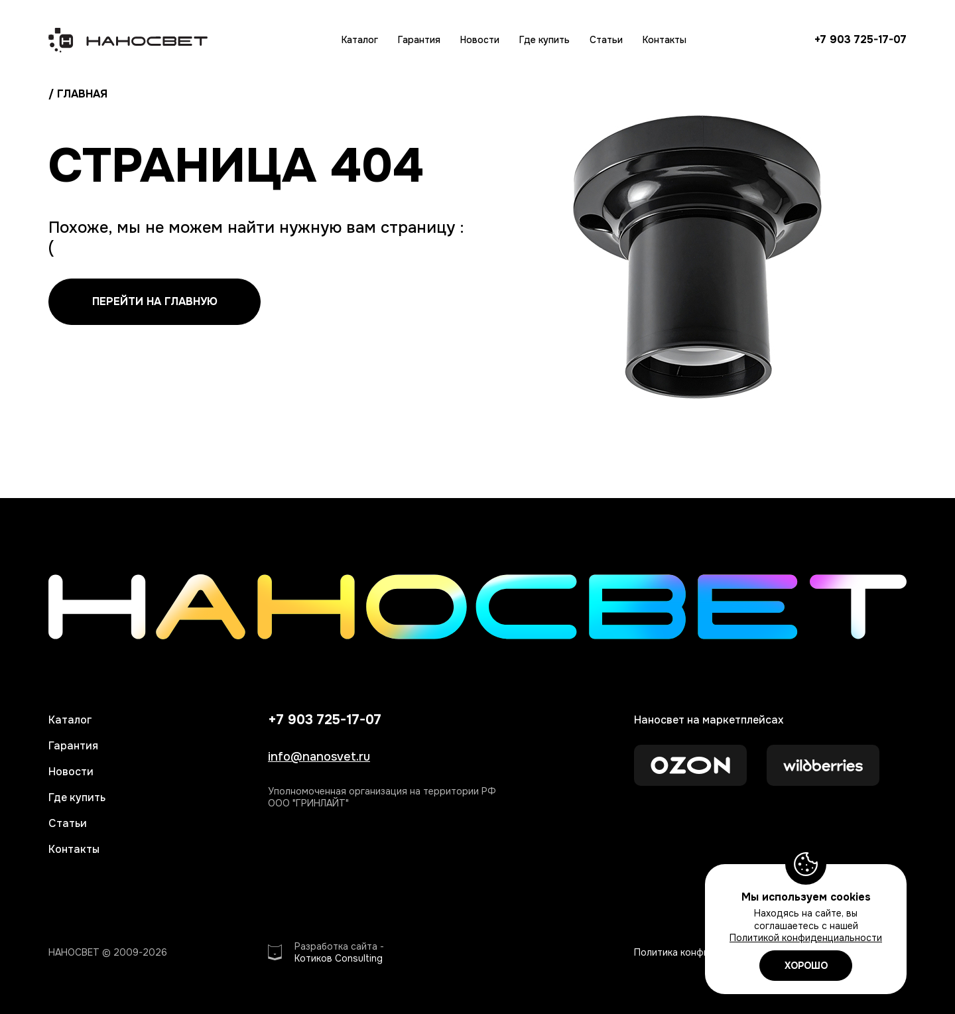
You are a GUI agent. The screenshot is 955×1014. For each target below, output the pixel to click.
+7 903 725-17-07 (860, 39)
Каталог (360, 40)
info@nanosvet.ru (319, 756)
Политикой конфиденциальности (806, 938)
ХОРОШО (806, 966)
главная (82, 94)
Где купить (544, 40)
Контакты (664, 40)
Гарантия (419, 40)
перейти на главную (155, 301)
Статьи (606, 40)
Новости (479, 40)
